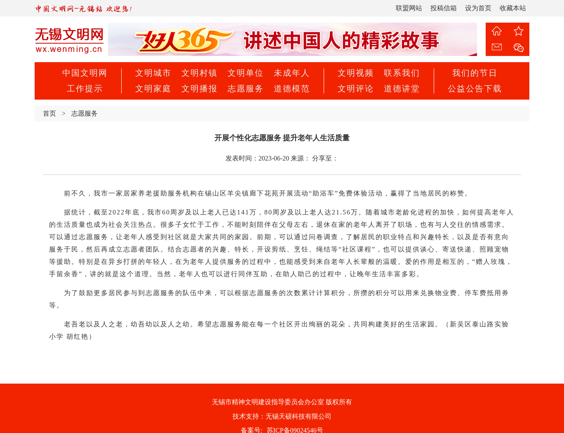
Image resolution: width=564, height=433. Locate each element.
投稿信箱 (443, 8)
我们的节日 (475, 72)
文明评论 (356, 88)
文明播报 (199, 88)
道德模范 (292, 88)
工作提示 (85, 88)
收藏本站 (513, 8)
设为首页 (478, 8)
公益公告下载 (475, 88)
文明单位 (246, 72)
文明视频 (356, 72)
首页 (49, 113)
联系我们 (402, 72)
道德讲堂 (402, 88)
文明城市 (153, 72)
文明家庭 (153, 88)
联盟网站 (409, 8)
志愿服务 (246, 88)
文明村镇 (199, 72)
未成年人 (292, 72)
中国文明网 (85, 72)
